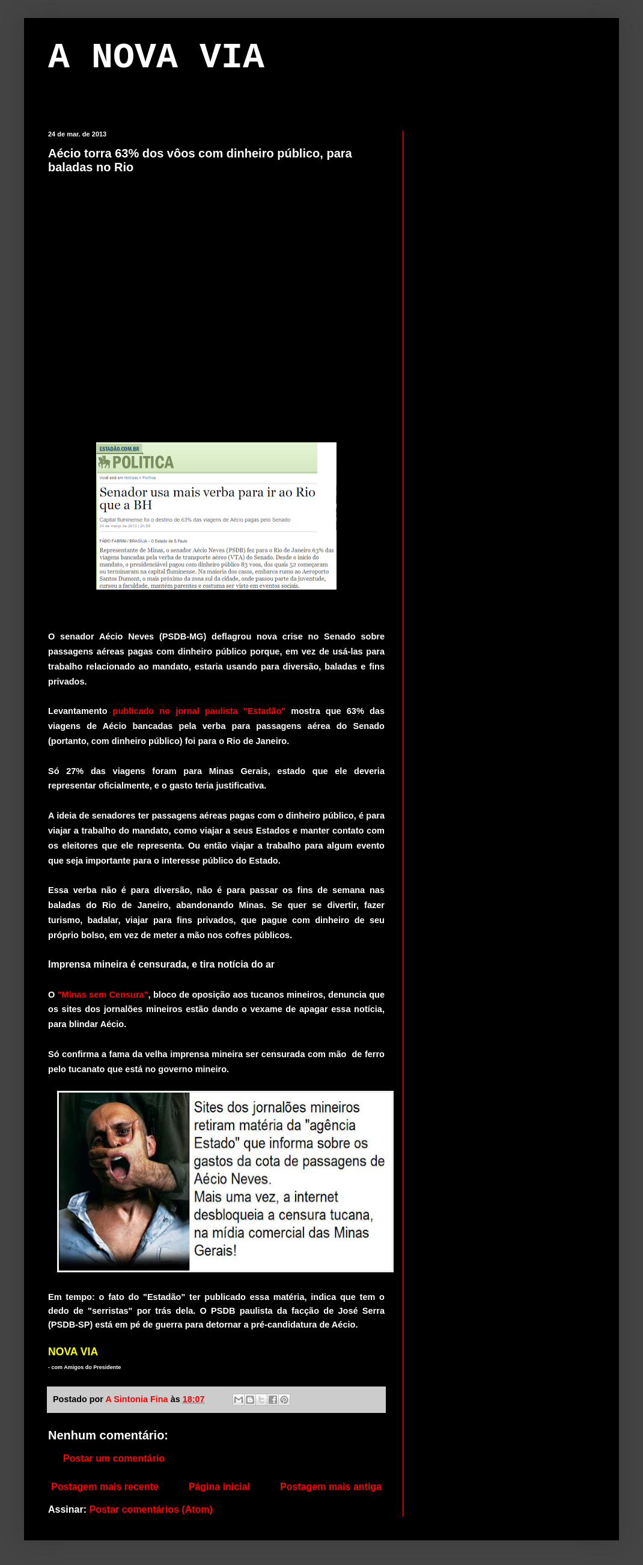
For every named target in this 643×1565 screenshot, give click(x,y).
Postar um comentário (114, 1458)
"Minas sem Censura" (103, 994)
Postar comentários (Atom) (150, 1509)
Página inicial (219, 1486)
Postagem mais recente (105, 1486)
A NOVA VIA (156, 57)
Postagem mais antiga (331, 1486)
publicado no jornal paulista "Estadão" (197, 711)
